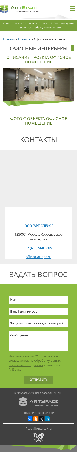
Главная (9, 39)
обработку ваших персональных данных (35, 362)
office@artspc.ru (38, 257)
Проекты (24, 39)
